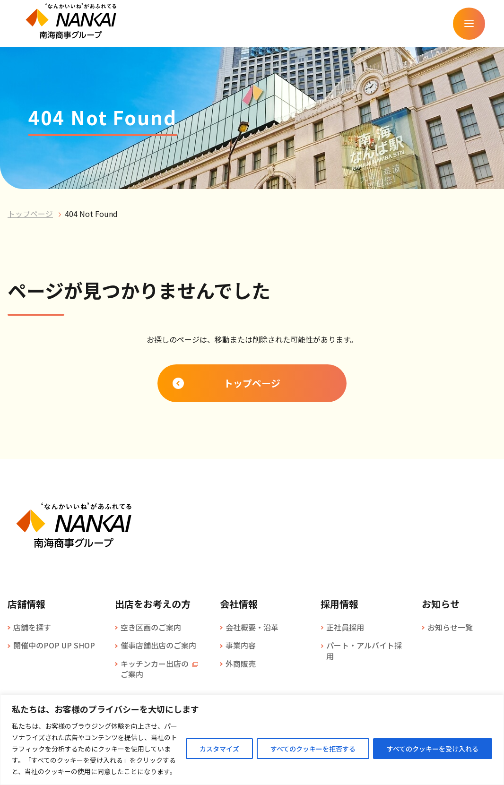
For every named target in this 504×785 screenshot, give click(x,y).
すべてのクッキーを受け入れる (432, 748)
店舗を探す (32, 627)
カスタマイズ (219, 748)
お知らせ (441, 604)
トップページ (30, 213)
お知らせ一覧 (450, 627)
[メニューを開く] (469, 24)
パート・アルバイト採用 (364, 650)
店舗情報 (26, 604)
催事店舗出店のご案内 (158, 645)
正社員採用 (345, 627)
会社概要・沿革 (252, 627)
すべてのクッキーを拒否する (313, 748)
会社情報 (239, 604)
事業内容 (241, 645)
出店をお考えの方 (153, 604)
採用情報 (339, 604)
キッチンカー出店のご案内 (155, 669)
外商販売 (241, 663)
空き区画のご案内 (151, 627)
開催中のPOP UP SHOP (54, 645)
